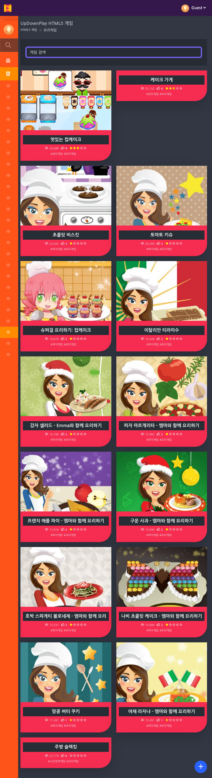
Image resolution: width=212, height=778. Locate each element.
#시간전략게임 (57, 761)
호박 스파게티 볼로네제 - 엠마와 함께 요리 (66, 616)
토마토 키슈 (162, 235)
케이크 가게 (162, 80)
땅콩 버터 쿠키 (66, 711)
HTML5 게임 (29, 29)
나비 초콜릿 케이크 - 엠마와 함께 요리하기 (161, 616)
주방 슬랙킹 (66, 747)
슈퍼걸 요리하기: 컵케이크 (66, 330)
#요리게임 (70, 153)
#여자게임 (57, 249)
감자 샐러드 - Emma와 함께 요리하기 (66, 425)
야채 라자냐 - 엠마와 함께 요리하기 (161, 711)
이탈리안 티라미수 (161, 330)
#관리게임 (57, 153)
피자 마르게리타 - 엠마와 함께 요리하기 (161, 425)
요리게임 (51, 30)
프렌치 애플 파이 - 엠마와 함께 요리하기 (66, 521)
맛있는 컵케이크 (66, 139)
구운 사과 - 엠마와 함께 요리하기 (162, 521)
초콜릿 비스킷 (66, 235)
